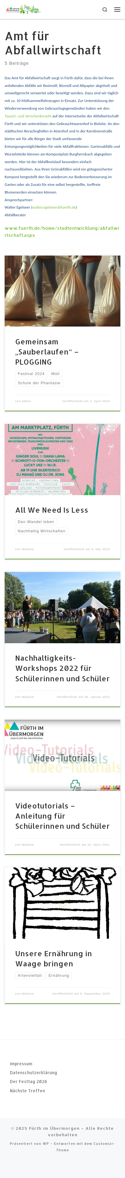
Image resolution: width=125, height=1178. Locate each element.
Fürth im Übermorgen (54, 1128)
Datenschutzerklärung (33, 1072)
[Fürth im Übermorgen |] (23, 8)
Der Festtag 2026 (28, 1081)
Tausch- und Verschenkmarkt (28, 116)
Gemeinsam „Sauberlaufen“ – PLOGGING (47, 352)
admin (26, 401)
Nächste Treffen (27, 1090)
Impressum (21, 1063)
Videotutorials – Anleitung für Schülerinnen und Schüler (62, 816)
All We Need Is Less (51, 510)
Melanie (28, 549)
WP (46, 1143)
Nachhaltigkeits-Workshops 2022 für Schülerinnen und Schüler (62, 668)
